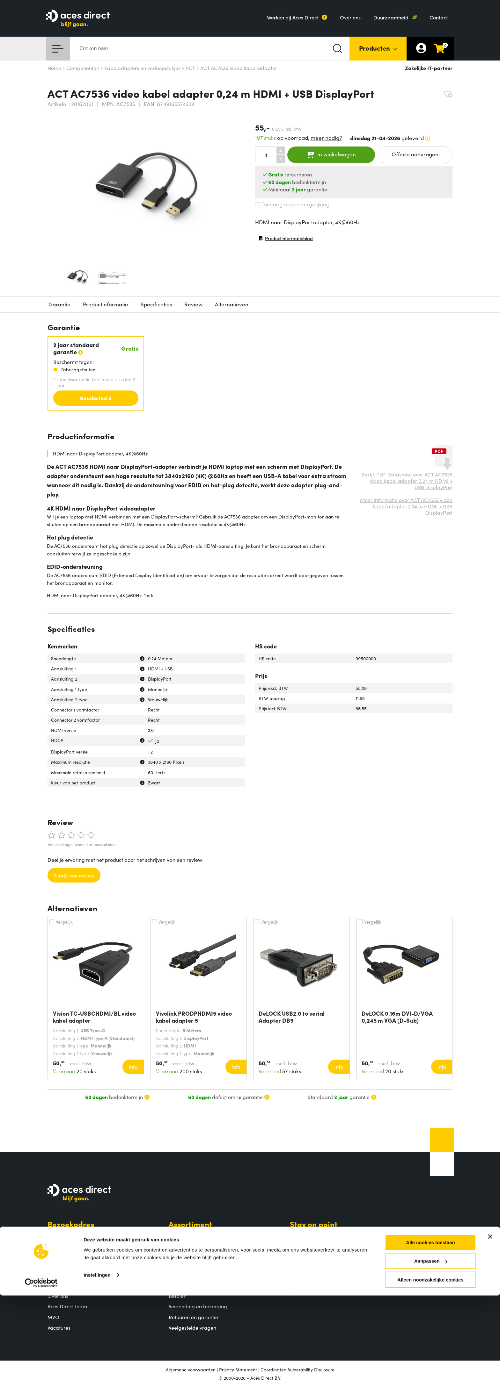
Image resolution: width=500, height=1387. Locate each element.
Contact (439, 17)
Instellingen (97, 1366)
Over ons (350, 17)
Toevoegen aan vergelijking (292, 204)
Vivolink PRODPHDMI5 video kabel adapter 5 (194, 1017)
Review (193, 304)
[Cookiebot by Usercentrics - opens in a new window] (41, 1374)
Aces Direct (68, 1283)
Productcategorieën (192, 1235)
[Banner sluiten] (490, 1328)
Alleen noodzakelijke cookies (430, 1371)
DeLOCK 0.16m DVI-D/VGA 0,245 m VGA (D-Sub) (397, 1017)
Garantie (59, 304)
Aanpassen (430, 1352)
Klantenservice (196, 1283)
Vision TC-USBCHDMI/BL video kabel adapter (94, 1017)
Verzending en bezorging (198, 1306)
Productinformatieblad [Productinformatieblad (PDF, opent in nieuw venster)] (286, 239)
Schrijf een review (74, 875)
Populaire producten (193, 1246)
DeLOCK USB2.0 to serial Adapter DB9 (292, 1017)
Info (133, 1066)
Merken (178, 1257)
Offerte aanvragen (415, 154)
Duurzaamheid (390, 17)
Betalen (178, 1295)
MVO (53, 1316)
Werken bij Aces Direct (293, 17)
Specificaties (156, 304)
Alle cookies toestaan (430, 1334)
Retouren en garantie (193, 1316)
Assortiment (190, 1224)
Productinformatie (105, 304)
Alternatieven (231, 304)
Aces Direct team (67, 1306)
